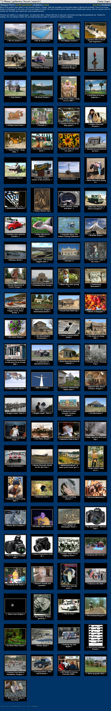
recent (46, 5)
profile (19, 5)
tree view (96, 5)
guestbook (27, 5)
